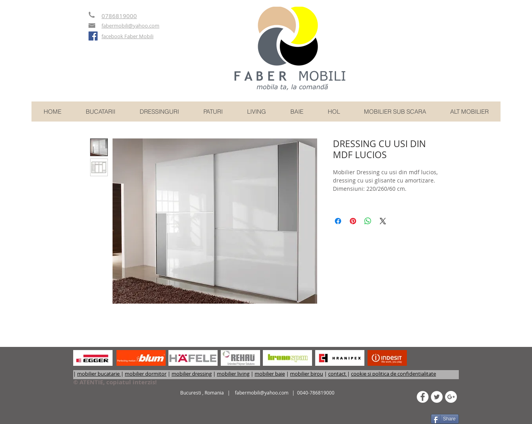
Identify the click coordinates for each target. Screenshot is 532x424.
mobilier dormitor (145, 373)
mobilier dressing (192, 373)
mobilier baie (270, 373)
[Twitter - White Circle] (437, 397)
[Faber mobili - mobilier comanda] (93, 36)
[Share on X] (383, 221)
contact (337, 373)
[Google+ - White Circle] (451, 397)
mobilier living (233, 373)
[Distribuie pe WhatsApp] (368, 221)
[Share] (445, 419)
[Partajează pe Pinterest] (353, 221)
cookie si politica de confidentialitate (393, 373)
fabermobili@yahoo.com (261, 392)
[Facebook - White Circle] (423, 397)
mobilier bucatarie (99, 373)
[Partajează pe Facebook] (338, 221)
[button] (469, 111)
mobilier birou (306, 373)
